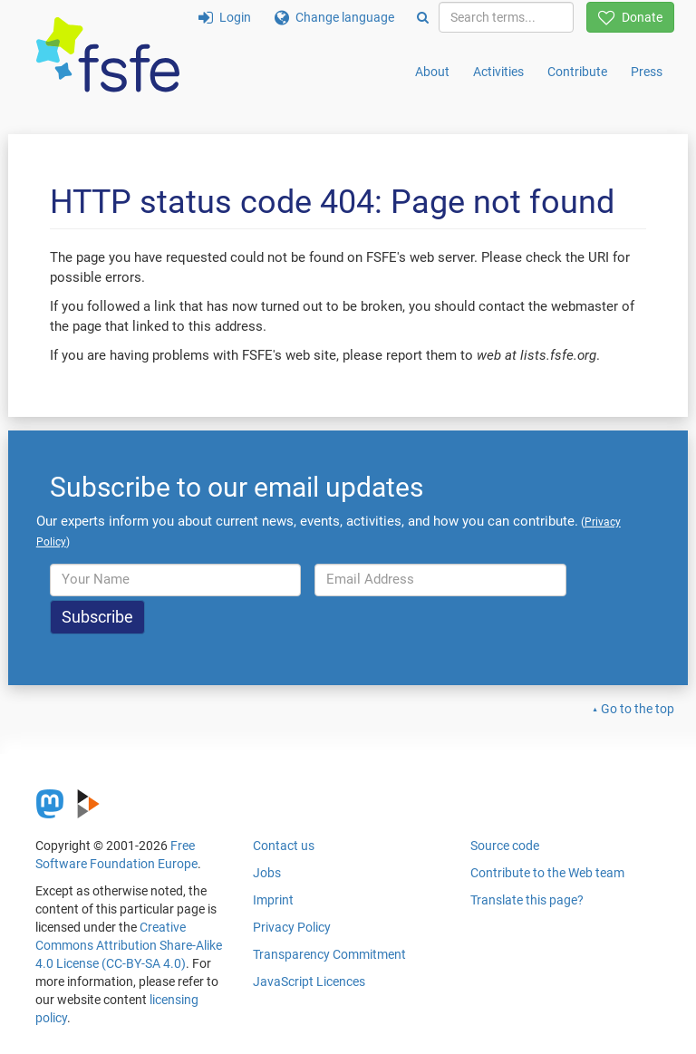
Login (224, 17)
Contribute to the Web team (547, 872)
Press (646, 71)
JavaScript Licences (309, 981)
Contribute (577, 71)
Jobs (267, 872)
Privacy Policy (292, 927)
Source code (504, 845)
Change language (334, 17)
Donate (630, 17)
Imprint (273, 900)
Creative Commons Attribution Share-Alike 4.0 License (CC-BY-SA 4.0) (128, 945)
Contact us (283, 845)
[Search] (423, 17)
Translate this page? (527, 900)
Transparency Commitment (329, 954)
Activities (498, 71)
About (432, 71)
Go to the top (637, 708)
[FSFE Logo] (107, 55)
